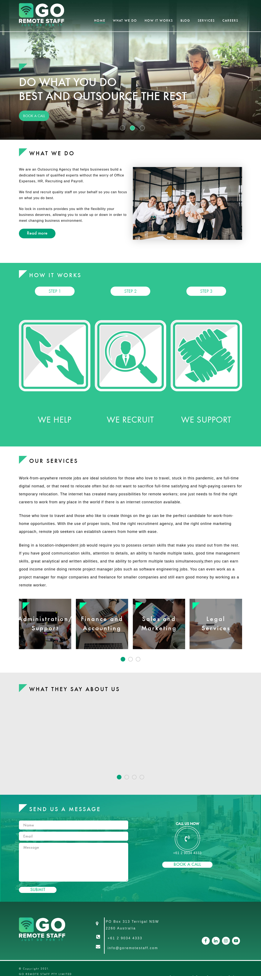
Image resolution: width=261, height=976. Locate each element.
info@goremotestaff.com (133, 948)
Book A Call (187, 864)
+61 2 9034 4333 (125, 938)
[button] (123, 659)
